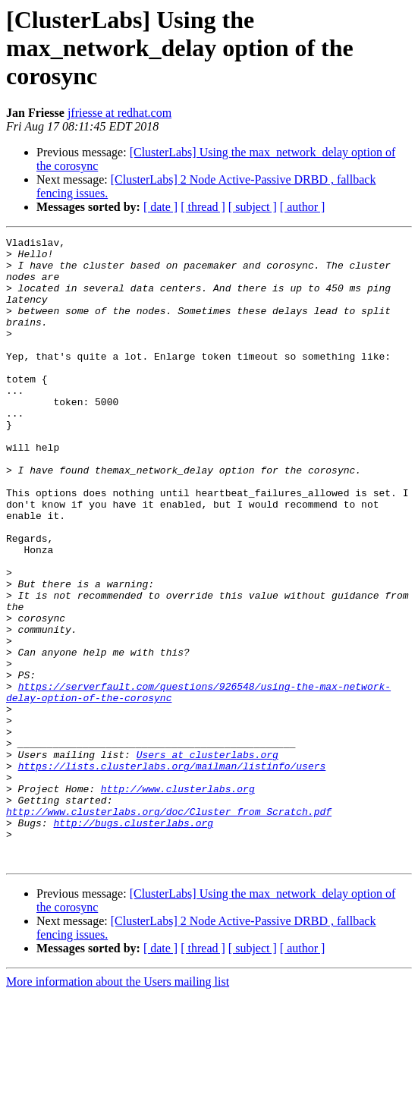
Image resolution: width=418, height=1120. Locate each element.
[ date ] (160, 206)
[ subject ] (252, 206)
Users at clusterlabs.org (207, 859)
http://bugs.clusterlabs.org (133, 941)
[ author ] (302, 206)
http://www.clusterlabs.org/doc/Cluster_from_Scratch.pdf (169, 927)
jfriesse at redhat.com (119, 112)
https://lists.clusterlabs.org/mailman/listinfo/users (172, 872)
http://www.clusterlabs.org (178, 900)
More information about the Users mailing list (117, 1106)
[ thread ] (203, 206)
